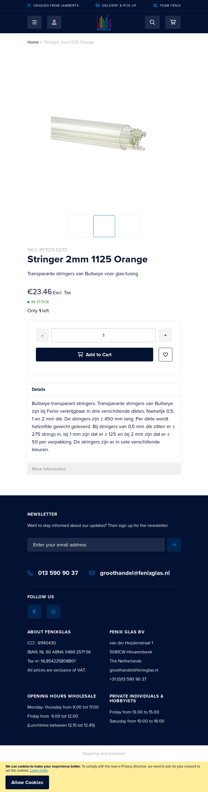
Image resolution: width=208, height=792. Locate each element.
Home (33, 42)
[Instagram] (53, 612)
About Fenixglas (49, 632)
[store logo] (104, 22)
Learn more (39, 770)
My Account (54, 22)
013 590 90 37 (52, 572)
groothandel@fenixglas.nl (129, 572)
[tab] (104, 389)
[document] (104, 776)
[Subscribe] (174, 545)
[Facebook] (34, 612)
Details (38, 389)
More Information (49, 469)
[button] (34, 22)
